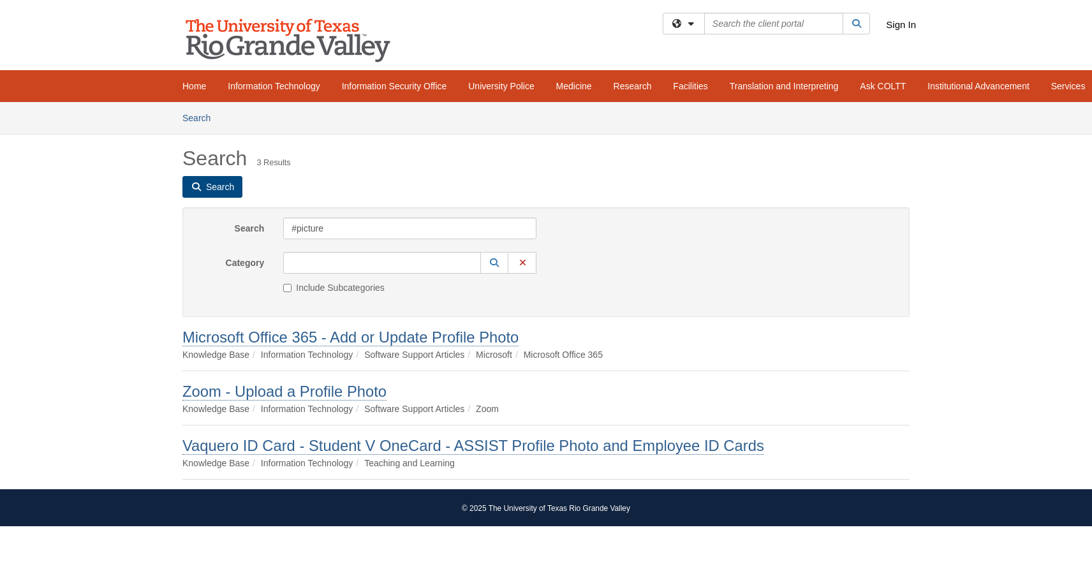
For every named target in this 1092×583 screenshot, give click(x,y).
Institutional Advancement (978, 86)
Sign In (901, 24)
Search (201, 117)
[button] (494, 263)
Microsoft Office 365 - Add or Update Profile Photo (350, 337)
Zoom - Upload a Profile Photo (284, 391)
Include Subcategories (334, 288)
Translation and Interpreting (784, 86)
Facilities (690, 86)
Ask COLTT (883, 86)
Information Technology (274, 86)
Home (194, 86)
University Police (501, 86)
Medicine (574, 86)
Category (245, 263)
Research (633, 86)
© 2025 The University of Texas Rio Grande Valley (546, 508)
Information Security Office (394, 86)
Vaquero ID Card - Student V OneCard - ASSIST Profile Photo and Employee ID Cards (473, 445)
